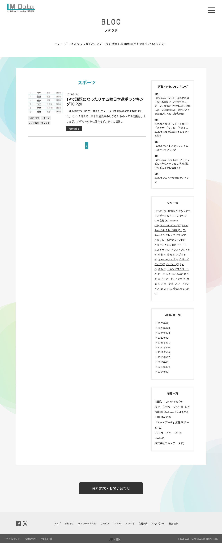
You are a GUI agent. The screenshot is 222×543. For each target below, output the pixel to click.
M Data (21, 8)
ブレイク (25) (172, 235)
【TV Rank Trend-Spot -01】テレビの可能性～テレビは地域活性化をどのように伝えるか (172, 163)
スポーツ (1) (167, 283)
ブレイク (45, 123)
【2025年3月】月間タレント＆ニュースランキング (171, 147)
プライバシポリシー (13, 539)
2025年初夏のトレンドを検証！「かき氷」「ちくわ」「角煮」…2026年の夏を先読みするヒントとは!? (172, 129)
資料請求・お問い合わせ (111, 488)
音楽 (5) (171, 254)
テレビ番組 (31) (173, 230)
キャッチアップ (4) (168, 259)
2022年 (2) (163, 337)
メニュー (211, 10)
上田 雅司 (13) (163, 417)
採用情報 (173, 523)
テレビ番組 (34, 123)
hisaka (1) (160, 438)
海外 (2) (162, 269)
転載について (31, 539)
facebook (18, 523)
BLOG (111, 22)
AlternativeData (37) (170, 225)
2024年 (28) (164, 332)
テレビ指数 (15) (168, 239)
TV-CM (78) (161, 210)
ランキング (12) (168, 244)
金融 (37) (164, 220)
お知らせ (69, 523)
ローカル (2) (164, 274)
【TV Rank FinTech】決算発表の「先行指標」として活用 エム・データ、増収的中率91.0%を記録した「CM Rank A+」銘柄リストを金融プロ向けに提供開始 (172, 105)
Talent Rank (34, 117)
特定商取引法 (46, 539)
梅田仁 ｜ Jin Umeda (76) (169, 401)
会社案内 (143, 523)
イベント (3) (172, 264)
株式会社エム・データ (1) (169, 443)
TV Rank (117, 523)
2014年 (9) (163, 371)
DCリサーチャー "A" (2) (168, 432)
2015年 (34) (164, 366)
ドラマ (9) (165, 249)
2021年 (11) (164, 342)
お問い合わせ (158, 523)
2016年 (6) (163, 361)
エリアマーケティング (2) (172, 278)
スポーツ (45, 117)
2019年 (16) (164, 352)
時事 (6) (162, 254)
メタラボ (130, 523)
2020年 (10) (164, 347)
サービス (104, 523)
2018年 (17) (164, 357)
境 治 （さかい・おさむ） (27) (172, 406)
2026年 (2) (163, 323)
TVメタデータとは (87, 523)
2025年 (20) (164, 327)
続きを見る (74, 128)
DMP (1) (168, 288)
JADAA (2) (177, 274)
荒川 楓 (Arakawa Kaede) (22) (171, 412)
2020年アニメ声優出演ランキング (172, 179)
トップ (57, 523)
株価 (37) (172, 210)
